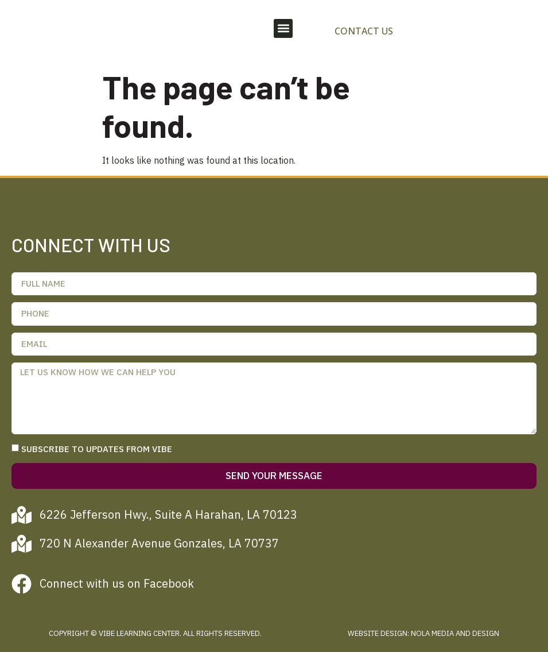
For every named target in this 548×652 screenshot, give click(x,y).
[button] (283, 28)
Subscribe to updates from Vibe (96, 448)
